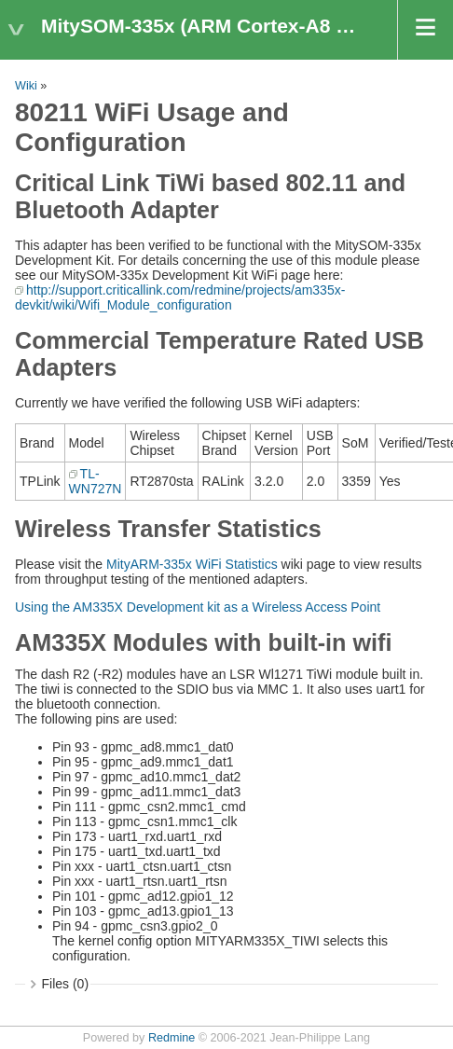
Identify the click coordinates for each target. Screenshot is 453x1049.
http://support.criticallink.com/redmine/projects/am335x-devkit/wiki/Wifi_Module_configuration (180, 297)
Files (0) (65, 983)
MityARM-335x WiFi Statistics (192, 564)
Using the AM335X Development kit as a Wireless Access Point (197, 607)
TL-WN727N (95, 481)
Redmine (171, 1037)
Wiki (26, 85)
